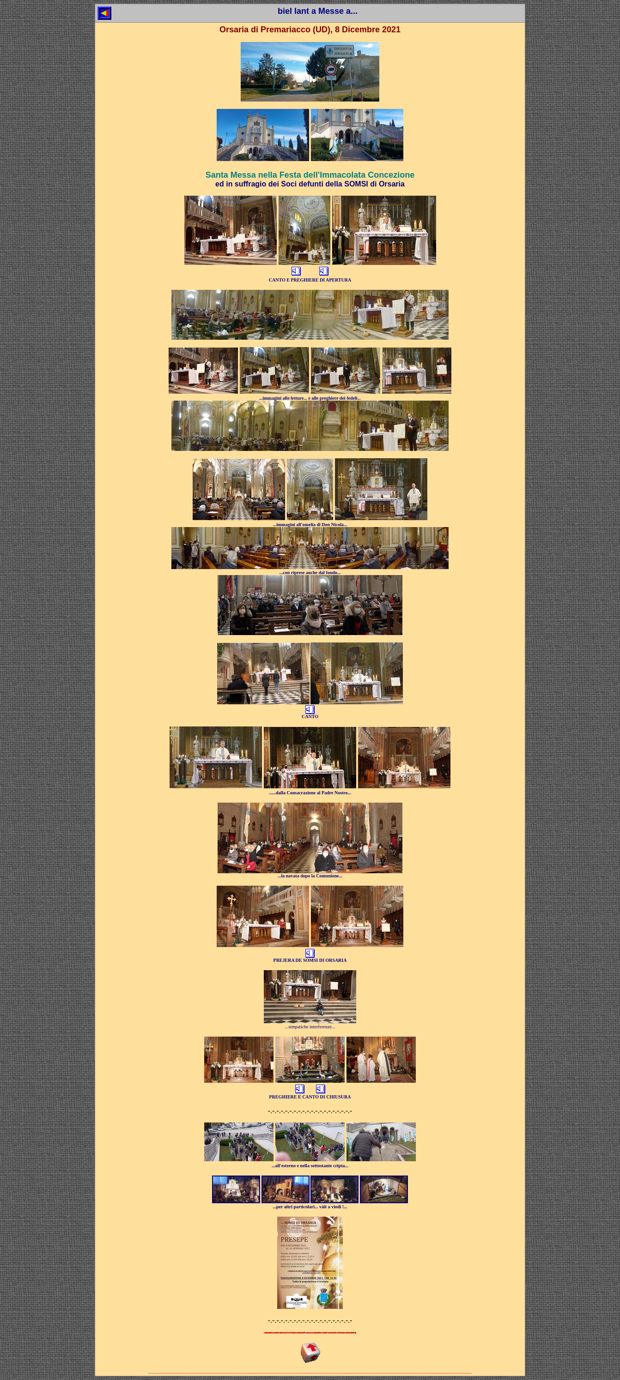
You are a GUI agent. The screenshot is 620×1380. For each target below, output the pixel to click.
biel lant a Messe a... (318, 11)
